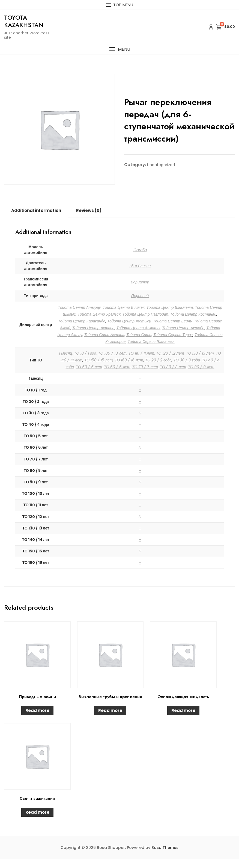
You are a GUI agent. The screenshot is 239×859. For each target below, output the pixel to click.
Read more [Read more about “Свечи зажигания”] (37, 812)
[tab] (36, 210)
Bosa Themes (164, 847)
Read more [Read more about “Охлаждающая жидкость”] (183, 710)
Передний (140, 295)
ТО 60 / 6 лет (117, 367)
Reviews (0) (88, 210)
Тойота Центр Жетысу (129, 321)
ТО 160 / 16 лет (129, 360)
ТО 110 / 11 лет (141, 353)
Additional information (36, 210)
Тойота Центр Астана (93, 328)
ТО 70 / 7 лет (145, 367)
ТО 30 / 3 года (187, 360)
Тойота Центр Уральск (98, 314)
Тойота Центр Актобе (183, 328)
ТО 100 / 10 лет (112, 353)
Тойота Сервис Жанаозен (151, 341)
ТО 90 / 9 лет (201, 367)
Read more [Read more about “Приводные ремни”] (37, 710)
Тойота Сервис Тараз (173, 334)
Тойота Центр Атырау (79, 307)
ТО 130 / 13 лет (200, 353)
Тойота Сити (138, 334)
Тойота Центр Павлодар (145, 314)
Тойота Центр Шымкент (170, 307)
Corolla (140, 250)
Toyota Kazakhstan (23, 21)
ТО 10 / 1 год (85, 353)
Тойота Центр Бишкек (124, 307)
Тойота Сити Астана (104, 334)
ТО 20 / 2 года (158, 360)
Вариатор (140, 282)
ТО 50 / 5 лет (89, 367)
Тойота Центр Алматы (138, 328)
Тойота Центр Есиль (172, 321)
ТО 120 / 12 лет (170, 353)
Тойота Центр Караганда (81, 321)
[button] (119, 49)
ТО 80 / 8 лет (173, 367)
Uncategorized (161, 164)
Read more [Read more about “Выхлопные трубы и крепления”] (110, 710)
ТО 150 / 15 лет (98, 360)
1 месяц (65, 353)
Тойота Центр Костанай (193, 314)
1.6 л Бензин (140, 266)
